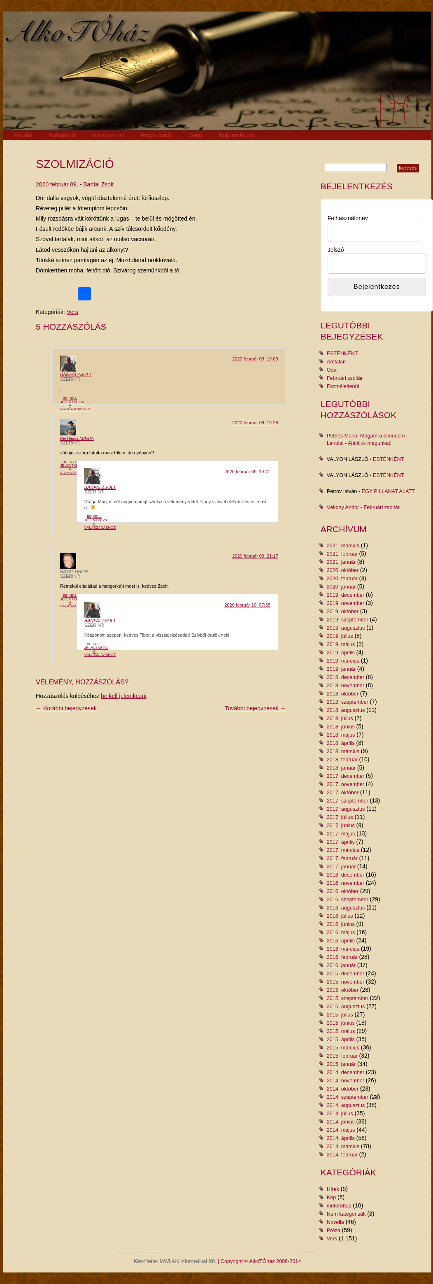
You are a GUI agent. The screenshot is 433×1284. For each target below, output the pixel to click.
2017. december (345, 776)
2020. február (342, 579)
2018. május (341, 735)
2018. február (342, 760)
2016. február (342, 957)
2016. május (341, 932)
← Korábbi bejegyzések (66, 708)
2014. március (343, 1146)
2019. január (341, 669)
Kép (331, 1197)
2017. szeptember (347, 801)
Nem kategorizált (346, 1214)
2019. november (345, 603)
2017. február (342, 858)
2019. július (340, 636)
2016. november (345, 883)
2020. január (341, 587)
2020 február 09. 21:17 (255, 556)
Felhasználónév (348, 218)
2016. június (341, 924)
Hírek (333, 1189)
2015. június (341, 1023)
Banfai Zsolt (98, 184)
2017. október (343, 793)
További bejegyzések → (255, 708)
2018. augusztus (346, 710)
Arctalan (336, 362)
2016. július (340, 916)
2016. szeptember (347, 900)
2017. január (341, 867)
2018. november (345, 686)
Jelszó (336, 250)
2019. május (341, 644)
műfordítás (339, 1206)
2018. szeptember (347, 702)
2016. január (341, 965)
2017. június (341, 825)
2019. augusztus (346, 628)
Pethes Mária (77, 438)
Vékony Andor (343, 507)
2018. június (341, 727)
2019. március (343, 661)
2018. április (341, 743)
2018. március (343, 751)
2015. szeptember (347, 998)
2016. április (341, 941)
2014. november (345, 1081)
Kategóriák (63, 135)
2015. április (341, 1039)
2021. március (343, 546)
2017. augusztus (346, 809)
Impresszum (108, 135)
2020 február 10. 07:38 (247, 604)
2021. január (341, 562)
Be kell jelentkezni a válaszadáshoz (75, 403)
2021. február (342, 554)
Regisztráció (156, 135)
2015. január (341, 1064)
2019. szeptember (347, 620)
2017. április (341, 842)
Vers (72, 312)
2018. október (343, 694)
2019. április (341, 653)
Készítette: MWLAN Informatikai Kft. (175, 1261)
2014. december (345, 1072)
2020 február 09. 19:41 (247, 471)
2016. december (345, 875)
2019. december (345, 595)
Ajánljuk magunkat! (369, 443)
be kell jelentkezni (124, 696)
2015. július (340, 1015)
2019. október (343, 611)
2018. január (341, 768)
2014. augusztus (346, 1105)
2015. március (343, 1048)
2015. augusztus (346, 1007)
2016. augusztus (346, 908)
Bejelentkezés (237, 135)
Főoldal (23, 135)
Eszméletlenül (343, 386)
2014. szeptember (347, 1097)
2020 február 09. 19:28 (255, 422)
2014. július (340, 1114)
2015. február (342, 1056)
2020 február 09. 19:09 (255, 358)
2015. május (341, 1031)
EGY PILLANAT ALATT (388, 491)
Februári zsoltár (345, 378)
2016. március (343, 949)
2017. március (343, 850)
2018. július (340, 718)
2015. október (343, 990)
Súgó (196, 135)
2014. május (341, 1130)
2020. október (343, 570)
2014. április (341, 1138)
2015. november (345, 982)
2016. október (343, 891)
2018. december (345, 677)
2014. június (341, 1122)
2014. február (342, 1155)
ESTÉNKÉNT (342, 353)
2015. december (345, 974)
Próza (333, 1230)
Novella (335, 1222)
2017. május (341, 834)
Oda (332, 370)
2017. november (345, 784)
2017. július (340, 817)
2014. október (343, 1089)
